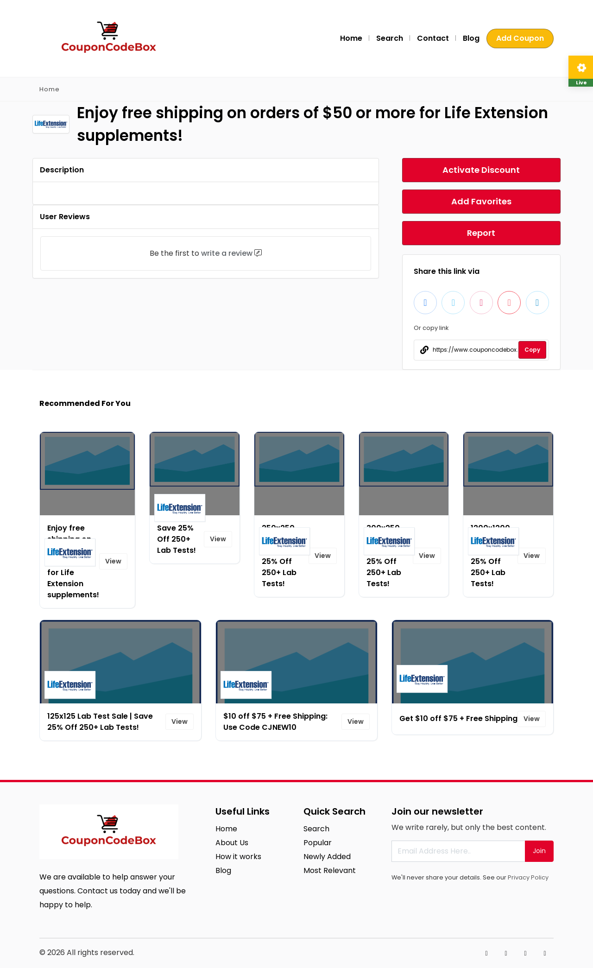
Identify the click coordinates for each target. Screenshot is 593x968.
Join (539, 850)
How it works (238, 856)
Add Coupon (520, 38)
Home (351, 38)
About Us (231, 842)
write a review (226, 253)
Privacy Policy (528, 877)
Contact (433, 38)
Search (389, 38)
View (113, 561)
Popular (317, 842)
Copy (532, 350)
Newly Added (327, 856)
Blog (471, 38)
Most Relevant (329, 870)
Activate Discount (481, 170)
